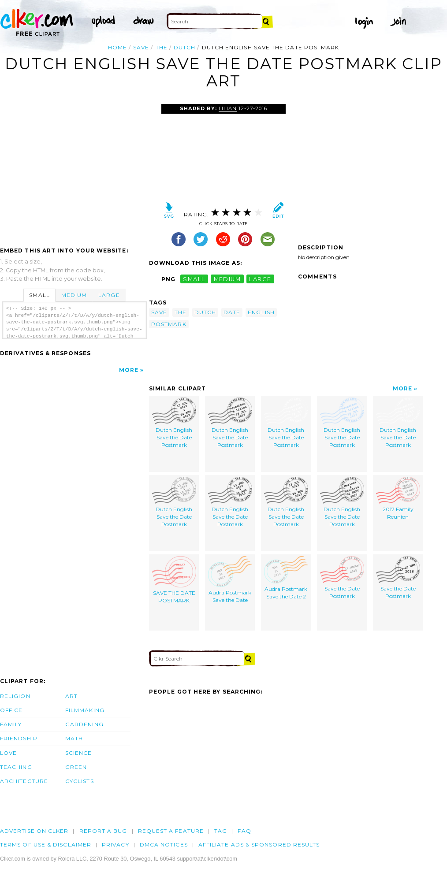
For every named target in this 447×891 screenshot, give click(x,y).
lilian (228, 108)
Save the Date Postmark (342, 577)
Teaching (16, 767)
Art (71, 696)
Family (11, 724)
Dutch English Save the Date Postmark (174, 422)
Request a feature (171, 831)
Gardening (84, 724)
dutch (184, 47)
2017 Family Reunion (398, 498)
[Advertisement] (74, 170)
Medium (74, 295)
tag (220, 831)
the (162, 47)
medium (227, 279)
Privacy (115, 844)
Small (39, 295)
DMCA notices (164, 844)
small (194, 279)
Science (78, 753)
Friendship (18, 738)
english (261, 312)
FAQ (244, 831)
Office (11, 710)
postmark (168, 324)
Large (108, 295)
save (141, 47)
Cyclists (79, 781)
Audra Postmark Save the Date (230, 579)
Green (76, 767)
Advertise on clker (34, 831)
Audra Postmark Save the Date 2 (286, 578)
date (232, 312)
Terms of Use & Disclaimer (45, 844)
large (260, 279)
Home (117, 47)
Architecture (24, 781)
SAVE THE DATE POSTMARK (174, 580)
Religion (15, 696)
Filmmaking (84, 710)
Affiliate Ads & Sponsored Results (259, 844)
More (128, 370)
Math (74, 738)
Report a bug (103, 831)
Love (8, 753)
